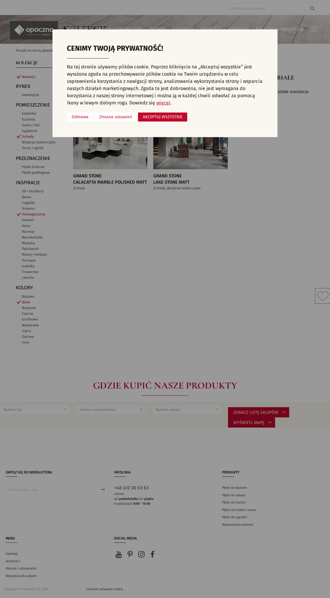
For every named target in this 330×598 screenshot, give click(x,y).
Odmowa (80, 117)
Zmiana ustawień (115, 117)
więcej (163, 103)
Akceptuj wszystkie (162, 117)
